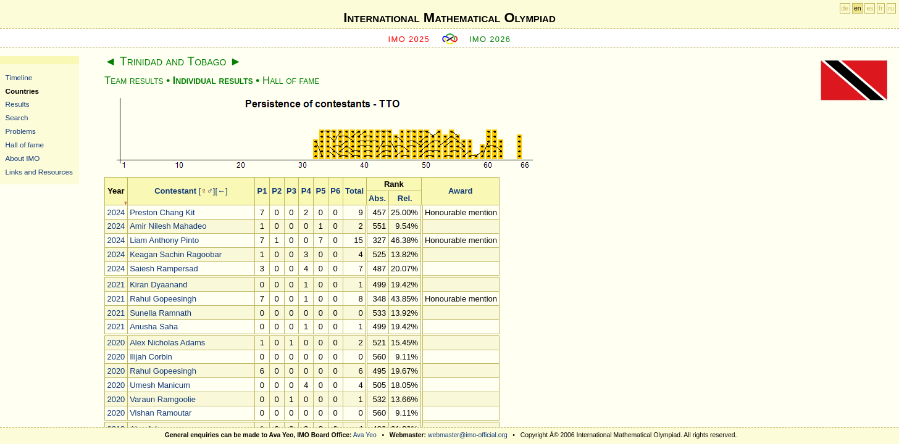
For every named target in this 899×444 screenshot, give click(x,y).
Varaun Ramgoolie (163, 399)
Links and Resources (39, 172)
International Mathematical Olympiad (449, 17)
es (869, 8)
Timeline (19, 77)
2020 (116, 342)
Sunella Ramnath (160, 313)
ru (891, 8)
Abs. (377, 198)
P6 (335, 190)
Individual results (213, 80)
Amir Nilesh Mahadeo (168, 226)
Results (18, 104)
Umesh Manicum (160, 385)
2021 (116, 284)
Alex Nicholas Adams (167, 342)
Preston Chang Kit (162, 212)
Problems (21, 131)
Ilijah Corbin (151, 356)
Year (115, 190)
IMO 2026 (490, 39)
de (845, 8)
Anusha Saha (154, 326)
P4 (306, 190)
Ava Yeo (365, 435)
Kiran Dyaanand (158, 284)
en (857, 8)
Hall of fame (25, 145)
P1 (262, 190)
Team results (133, 80)
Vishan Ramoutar (160, 412)
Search (17, 117)
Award (460, 190)
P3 (291, 190)
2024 (116, 212)
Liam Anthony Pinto (164, 240)
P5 (321, 190)
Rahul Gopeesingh (163, 298)
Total (354, 190)
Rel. (405, 198)
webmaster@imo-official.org (468, 435)
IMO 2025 (409, 39)
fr (880, 8)
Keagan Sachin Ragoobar (176, 254)
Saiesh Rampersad (164, 268)
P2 (277, 190)
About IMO (23, 158)
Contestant (175, 190)
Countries (23, 91)
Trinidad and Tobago (173, 61)
